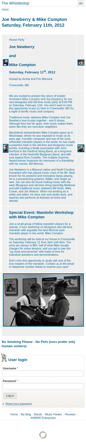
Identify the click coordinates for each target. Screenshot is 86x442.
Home (5, 9)
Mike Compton (31, 99)
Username (9, 368)
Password (9, 381)
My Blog (26, 414)
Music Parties (53, 414)
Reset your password (18, 403)
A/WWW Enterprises (43, 417)
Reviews (70, 414)
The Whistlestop (15, 3)
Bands (38, 414)
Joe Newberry (54, 99)
